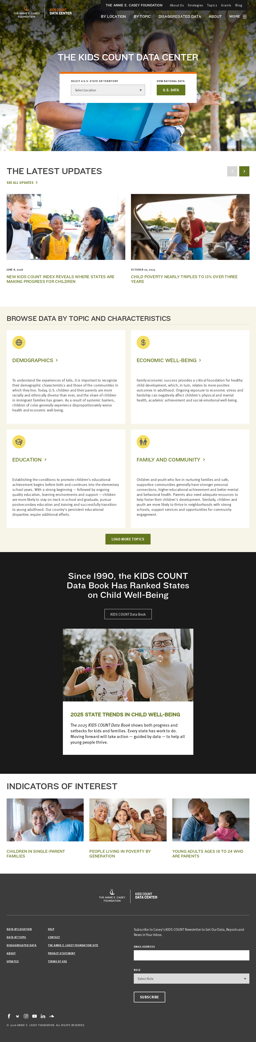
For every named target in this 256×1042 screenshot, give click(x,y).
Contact (54, 937)
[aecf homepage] (27, 12)
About (215, 16)
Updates (13, 961)
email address (144, 946)
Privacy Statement (61, 953)
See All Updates (20, 182)
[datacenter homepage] (61, 11)
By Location (113, 16)
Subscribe (149, 997)
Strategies (195, 5)
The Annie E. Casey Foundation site (73, 945)
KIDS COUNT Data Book (128, 614)
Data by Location (19, 929)
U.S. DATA (171, 89)
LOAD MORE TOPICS (128, 539)
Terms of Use (57, 961)
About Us (177, 5)
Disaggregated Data (180, 16)
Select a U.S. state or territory (94, 81)
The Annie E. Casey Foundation (134, 5)
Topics (212, 5)
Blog (238, 5)
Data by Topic (16, 937)
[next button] (244, 171)
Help (51, 929)
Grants (226, 5)
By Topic (142, 16)
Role (137, 970)
